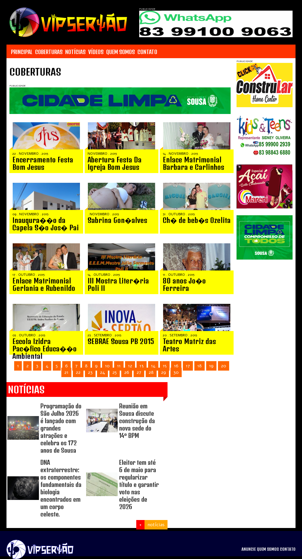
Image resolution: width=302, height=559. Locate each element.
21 (66, 372)
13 (141, 366)
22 (78, 372)
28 (151, 372)
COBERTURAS (49, 52)
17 (188, 366)
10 (107, 366)
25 (114, 372)
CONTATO (147, 52)
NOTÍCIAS (75, 52)
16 (176, 366)
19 (211, 366)
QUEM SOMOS (120, 52)
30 (176, 372)
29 (163, 372)
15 (165, 366)
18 (199, 366)
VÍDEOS (96, 52)
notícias (156, 524)
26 (126, 372)
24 (102, 372)
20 (223, 366)
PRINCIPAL (21, 52)
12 (130, 366)
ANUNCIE (249, 549)
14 (153, 366)
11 (119, 366)
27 (139, 372)
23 (90, 372)
